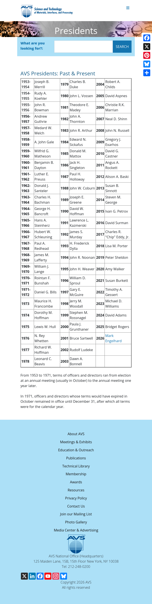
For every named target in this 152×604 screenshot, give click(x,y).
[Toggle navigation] (128, 8)
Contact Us (76, 506)
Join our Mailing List (76, 514)
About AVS (76, 433)
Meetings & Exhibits (76, 442)
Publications (76, 458)
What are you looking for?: (32, 46)
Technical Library (76, 466)
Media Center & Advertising (76, 530)
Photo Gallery (76, 522)
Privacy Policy (76, 498)
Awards (76, 482)
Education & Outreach (76, 450)
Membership (76, 474)
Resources (76, 490)
